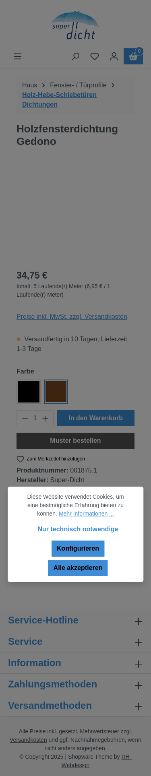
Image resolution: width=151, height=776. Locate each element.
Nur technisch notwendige (77, 529)
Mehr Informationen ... (86, 513)
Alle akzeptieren (78, 567)
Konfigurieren (78, 548)
